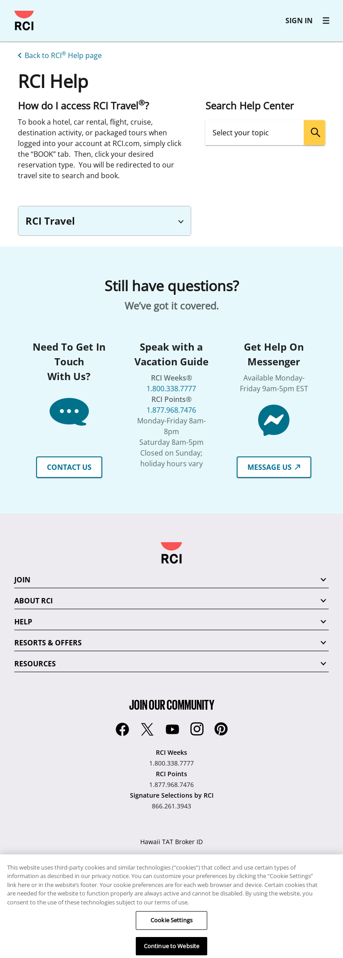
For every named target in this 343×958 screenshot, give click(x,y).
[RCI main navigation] (326, 20)
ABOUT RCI (33, 601)
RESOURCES (35, 664)
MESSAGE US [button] (274, 467)
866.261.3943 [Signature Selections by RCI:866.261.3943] (171, 806)
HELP (23, 622)
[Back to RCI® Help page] (58, 54)
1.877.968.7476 (171, 410)
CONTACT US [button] (69, 467)
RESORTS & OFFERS (48, 643)
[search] (314, 132)
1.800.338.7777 (171, 388)
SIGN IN (299, 20)
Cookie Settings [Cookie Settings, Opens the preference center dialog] (171, 930)
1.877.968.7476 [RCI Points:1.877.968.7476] (171, 784)
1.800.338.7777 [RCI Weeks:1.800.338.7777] (171, 763)
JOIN (22, 580)
